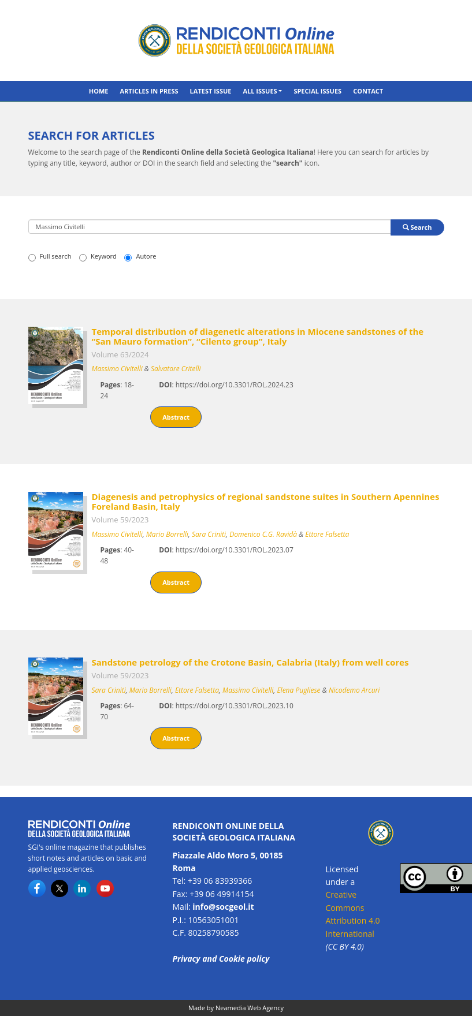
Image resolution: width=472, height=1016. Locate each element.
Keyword (98, 256)
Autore (140, 256)
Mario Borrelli (167, 534)
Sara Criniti (209, 534)
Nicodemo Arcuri (354, 690)
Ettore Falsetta (327, 534)
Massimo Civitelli (117, 368)
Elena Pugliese (298, 690)
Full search (50, 256)
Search (417, 227)
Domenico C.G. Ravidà (263, 534)
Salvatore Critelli (176, 368)
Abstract (175, 417)
